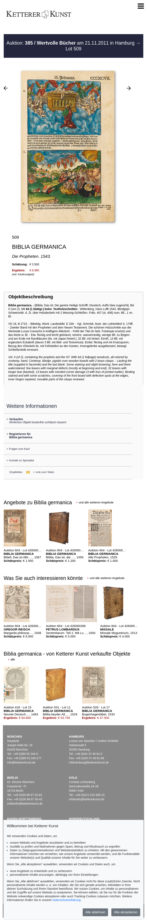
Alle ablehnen (95, 912)
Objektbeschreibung (30, 296)
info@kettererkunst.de (21, 762)
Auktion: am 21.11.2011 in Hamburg (71, 43)
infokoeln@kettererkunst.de (86, 799)
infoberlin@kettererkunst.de (24, 803)
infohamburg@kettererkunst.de (89, 762)
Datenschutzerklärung (67, 900)
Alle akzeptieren (126, 912)
